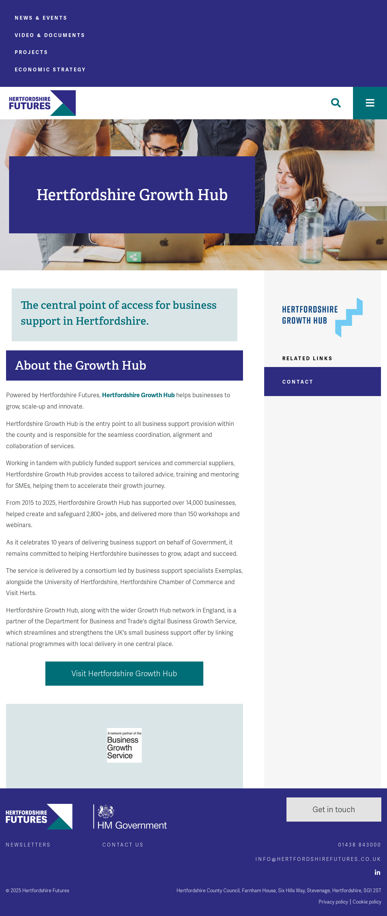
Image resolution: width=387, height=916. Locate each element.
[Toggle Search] (336, 103)
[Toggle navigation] (370, 103)
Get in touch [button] (334, 809)
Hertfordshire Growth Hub (138, 395)
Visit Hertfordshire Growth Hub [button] (124, 674)
